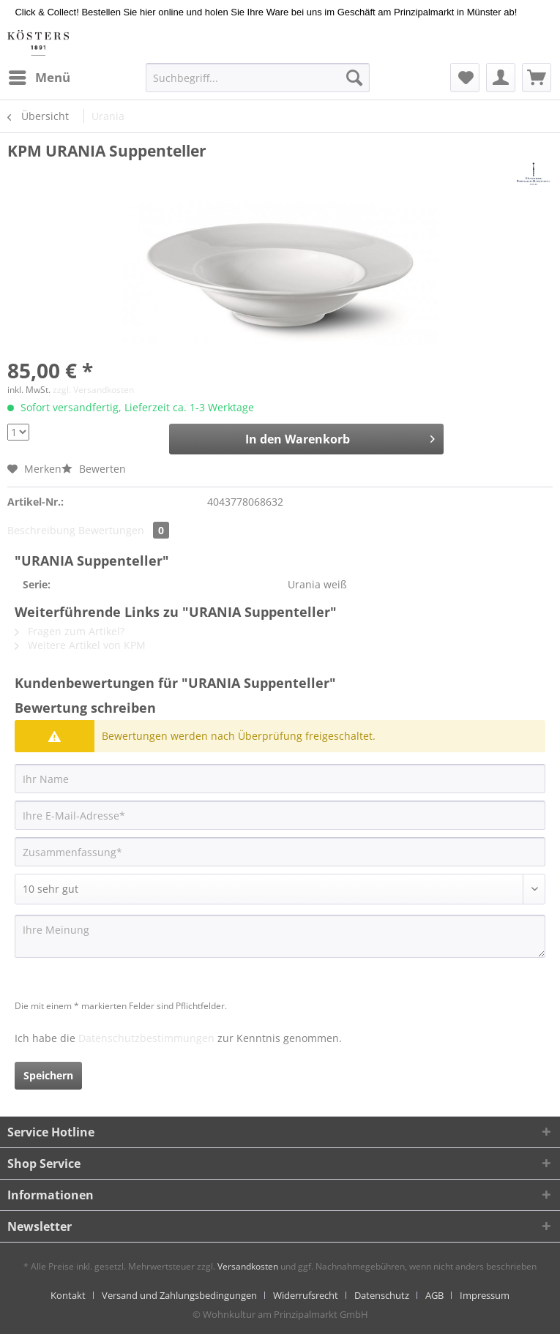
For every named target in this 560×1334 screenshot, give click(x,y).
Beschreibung (41, 530)
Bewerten (93, 469)
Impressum (484, 1295)
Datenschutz (381, 1295)
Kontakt (68, 1295)
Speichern (48, 1075)
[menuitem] (39, 77)
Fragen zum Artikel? (69, 631)
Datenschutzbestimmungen (146, 1038)
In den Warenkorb (340, 437)
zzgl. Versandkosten (93, 389)
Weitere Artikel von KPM (80, 645)
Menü (39, 76)
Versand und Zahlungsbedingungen (179, 1295)
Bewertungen (123, 530)
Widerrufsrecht (305, 1295)
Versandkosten (247, 1266)
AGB (434, 1295)
